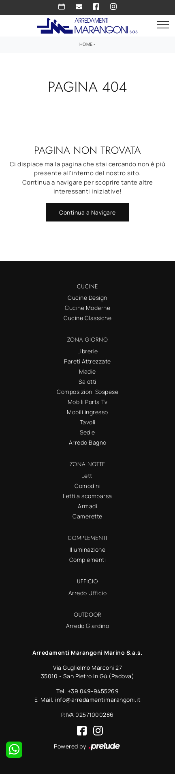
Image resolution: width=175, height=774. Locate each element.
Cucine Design (87, 297)
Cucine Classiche (87, 318)
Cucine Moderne (87, 308)
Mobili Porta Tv (88, 402)
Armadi (87, 506)
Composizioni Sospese (87, 392)
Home (86, 44)
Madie (87, 371)
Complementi (87, 559)
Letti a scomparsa (87, 496)
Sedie (87, 432)
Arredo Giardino (87, 626)
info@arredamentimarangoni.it (98, 699)
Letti (87, 475)
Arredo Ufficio (87, 593)
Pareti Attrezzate (87, 361)
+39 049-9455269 (93, 691)
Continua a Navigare (87, 212)
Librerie (87, 351)
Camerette (87, 516)
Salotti (87, 381)
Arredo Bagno (88, 442)
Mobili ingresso (87, 412)
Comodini (87, 486)
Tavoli (88, 422)
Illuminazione (88, 549)
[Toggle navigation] (163, 25)
